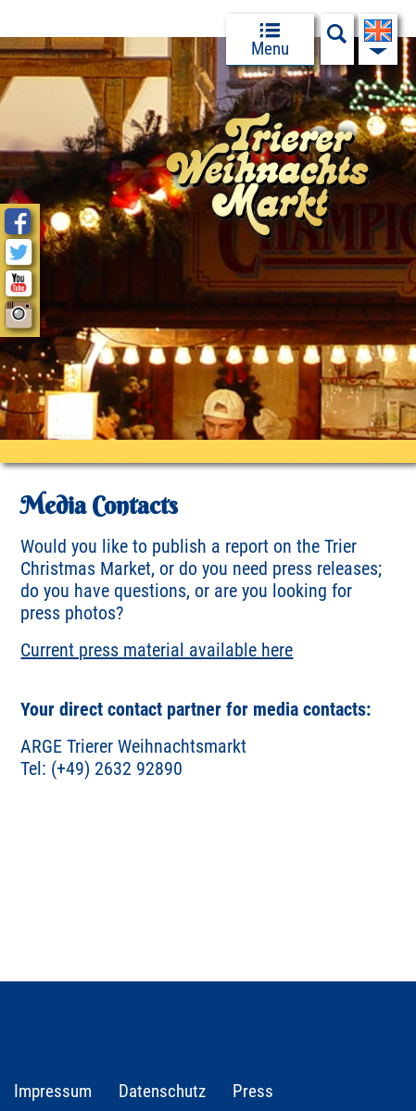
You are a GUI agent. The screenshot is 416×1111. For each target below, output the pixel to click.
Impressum (53, 1091)
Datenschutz (162, 1091)
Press (253, 1091)
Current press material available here (156, 650)
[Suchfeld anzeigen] (337, 38)
